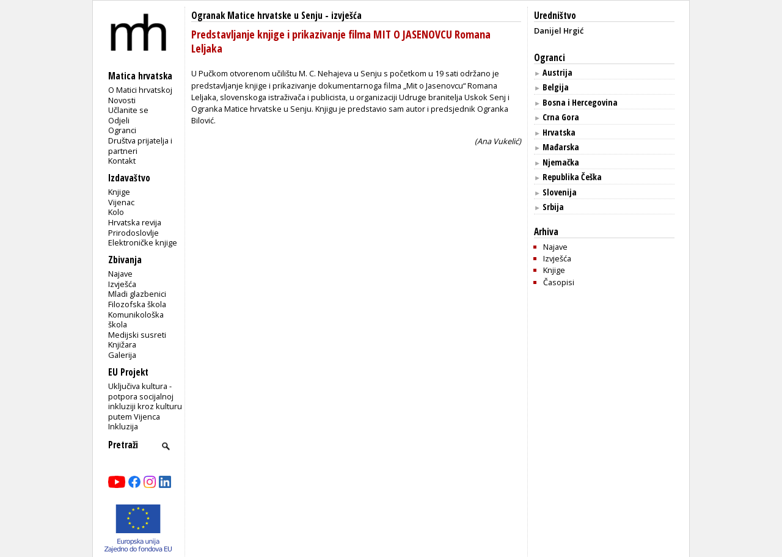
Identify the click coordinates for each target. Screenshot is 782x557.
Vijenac (121, 202)
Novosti (122, 100)
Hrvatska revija (134, 222)
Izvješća (122, 283)
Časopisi (558, 282)
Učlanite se (128, 109)
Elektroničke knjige (142, 242)
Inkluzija (123, 426)
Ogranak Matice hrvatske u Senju (257, 15)
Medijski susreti (137, 334)
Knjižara (122, 344)
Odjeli (119, 120)
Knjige (119, 191)
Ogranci (122, 130)
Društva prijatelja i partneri (140, 145)
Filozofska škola (137, 304)
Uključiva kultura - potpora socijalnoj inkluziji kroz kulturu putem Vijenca (145, 401)
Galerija (122, 354)
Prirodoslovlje (133, 232)
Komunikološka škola (136, 319)
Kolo (116, 211)
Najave (120, 273)
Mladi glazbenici (137, 293)
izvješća (346, 15)
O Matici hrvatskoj (140, 89)
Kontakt (122, 160)
